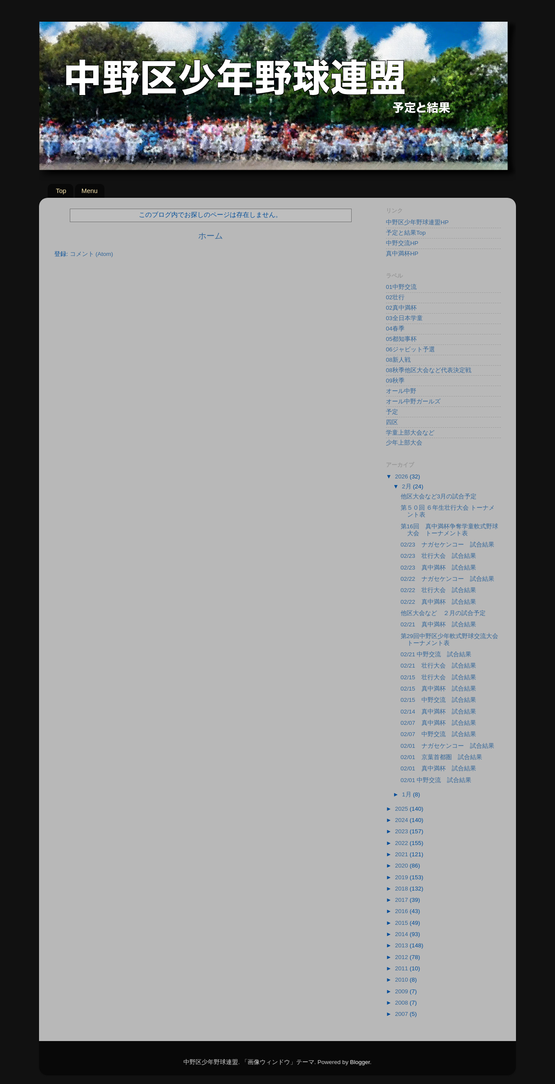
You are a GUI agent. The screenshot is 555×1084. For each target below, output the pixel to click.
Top (61, 190)
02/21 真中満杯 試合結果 (438, 624)
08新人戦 (398, 360)
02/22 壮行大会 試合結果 (438, 590)
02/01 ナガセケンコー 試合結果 (447, 746)
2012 (402, 957)
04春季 (395, 328)
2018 (402, 888)
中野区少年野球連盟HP (417, 222)
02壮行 (395, 297)
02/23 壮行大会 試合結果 (438, 556)
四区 (392, 422)
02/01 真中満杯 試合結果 (438, 768)
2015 (402, 923)
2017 (402, 900)
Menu (90, 190)
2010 (402, 979)
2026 (402, 476)
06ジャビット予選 (410, 349)
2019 (402, 877)
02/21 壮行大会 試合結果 (438, 665)
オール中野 (401, 391)
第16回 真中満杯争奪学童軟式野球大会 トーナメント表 (449, 530)
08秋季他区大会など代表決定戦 (428, 370)
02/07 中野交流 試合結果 (438, 734)
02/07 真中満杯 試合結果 (438, 723)
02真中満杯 (401, 308)
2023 (402, 831)
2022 (402, 843)
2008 (402, 1002)
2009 (402, 991)
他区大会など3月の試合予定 (439, 496)
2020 (402, 865)
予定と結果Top (406, 232)
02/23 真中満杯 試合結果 (438, 567)
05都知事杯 (401, 339)
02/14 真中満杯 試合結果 (438, 711)
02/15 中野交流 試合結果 (438, 700)
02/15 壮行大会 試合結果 (438, 677)
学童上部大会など (410, 432)
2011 (402, 968)
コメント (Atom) (91, 254)
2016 (402, 911)
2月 (407, 486)
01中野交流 (401, 287)
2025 (402, 809)
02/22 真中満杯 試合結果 (438, 602)
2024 (402, 820)
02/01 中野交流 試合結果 (436, 780)
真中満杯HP (402, 253)
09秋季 (395, 380)
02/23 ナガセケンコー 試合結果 (447, 544)
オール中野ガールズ (413, 401)
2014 (402, 934)
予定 (392, 412)
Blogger (360, 1062)
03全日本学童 (404, 318)
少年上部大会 (404, 442)
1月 (407, 794)
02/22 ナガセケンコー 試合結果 (447, 579)
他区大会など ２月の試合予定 (443, 613)
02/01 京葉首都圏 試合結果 (441, 757)
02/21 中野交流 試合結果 (436, 654)
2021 (402, 854)
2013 (402, 945)
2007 (402, 1014)
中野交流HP (402, 243)
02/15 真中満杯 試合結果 (438, 688)
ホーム (210, 235)
